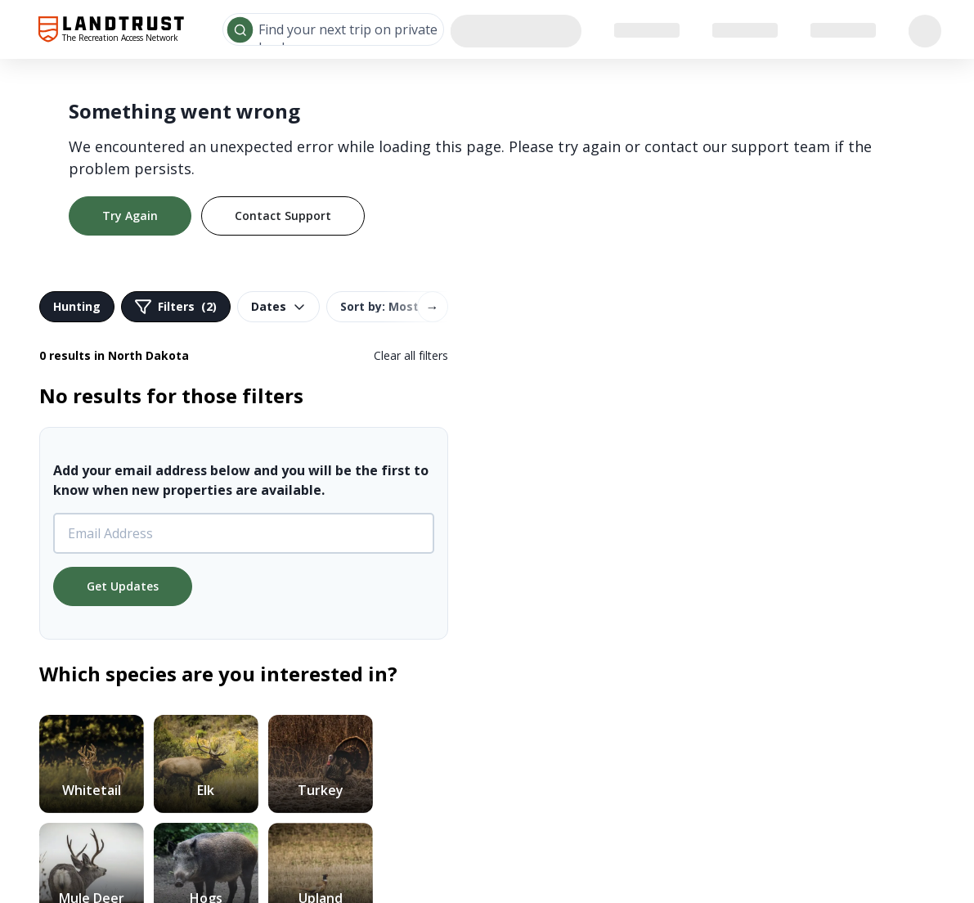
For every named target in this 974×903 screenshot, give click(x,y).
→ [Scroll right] (432, 307)
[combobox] (333, 29)
